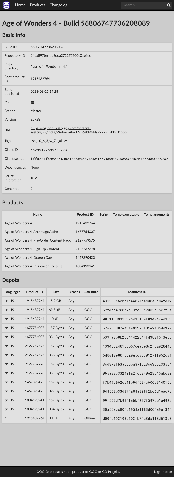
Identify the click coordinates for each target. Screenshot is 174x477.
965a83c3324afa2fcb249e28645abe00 (137, 373)
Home (20, 5)
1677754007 (85, 232)
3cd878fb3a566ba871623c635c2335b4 (137, 364)
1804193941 (85, 266)
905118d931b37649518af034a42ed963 (137, 319)
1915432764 (40, 79)
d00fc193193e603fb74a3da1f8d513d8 (137, 418)
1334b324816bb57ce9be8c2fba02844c (137, 346)
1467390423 (85, 257)
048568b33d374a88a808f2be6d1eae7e (137, 391)
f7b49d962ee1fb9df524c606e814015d (137, 382)
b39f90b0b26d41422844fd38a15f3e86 (137, 337)
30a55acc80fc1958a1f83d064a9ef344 (137, 409)
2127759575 (85, 240)
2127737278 (85, 249)
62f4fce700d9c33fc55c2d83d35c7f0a (137, 310)
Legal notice (163, 472)
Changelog (58, 5)
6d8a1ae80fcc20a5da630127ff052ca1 (137, 355)
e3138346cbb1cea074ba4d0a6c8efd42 (137, 301)
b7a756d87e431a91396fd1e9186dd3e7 (137, 328)
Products (37, 5)
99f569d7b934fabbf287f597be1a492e (137, 400)
